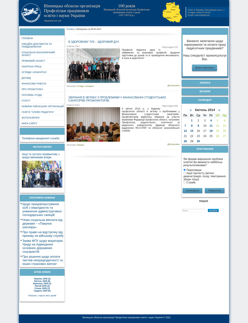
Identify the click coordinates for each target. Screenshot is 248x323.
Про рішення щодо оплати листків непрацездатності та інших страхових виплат (42, 260)
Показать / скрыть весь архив (42, 295)
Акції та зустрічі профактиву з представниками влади (41, 156)
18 (211, 130)
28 (185, 141)
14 (185, 130)
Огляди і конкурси (85, 86)
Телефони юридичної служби (40, 138)
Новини (80, 145)
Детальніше (173, 85)
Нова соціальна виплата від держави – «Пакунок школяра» (42, 223)
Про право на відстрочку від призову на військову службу (43, 234)
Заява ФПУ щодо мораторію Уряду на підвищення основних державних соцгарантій (42, 246)
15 (191, 130)
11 (211, 125)
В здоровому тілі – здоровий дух (93, 41)
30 (198, 141)
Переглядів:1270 (170, 47)
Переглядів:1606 (170, 106)
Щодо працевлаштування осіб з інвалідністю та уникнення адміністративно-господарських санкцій (42, 209)
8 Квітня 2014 (73, 46)
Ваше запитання (204, 67)
